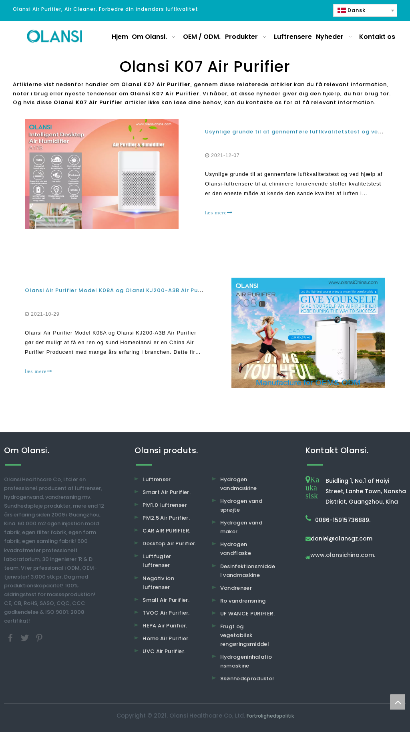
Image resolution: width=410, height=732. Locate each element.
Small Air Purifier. (166, 600)
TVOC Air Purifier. (166, 613)
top (397, 702)
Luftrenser (157, 479)
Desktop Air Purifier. (169, 543)
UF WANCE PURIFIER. (247, 613)
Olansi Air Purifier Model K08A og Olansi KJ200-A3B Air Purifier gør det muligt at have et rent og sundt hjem (186, 290)
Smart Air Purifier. (167, 492)
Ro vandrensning (243, 601)
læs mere (219, 213)
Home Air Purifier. (166, 638)
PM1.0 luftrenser (165, 505)
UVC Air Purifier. (164, 651)
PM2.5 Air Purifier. (166, 518)
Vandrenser (236, 588)
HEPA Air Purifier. (165, 625)
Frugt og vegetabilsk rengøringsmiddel (244, 635)
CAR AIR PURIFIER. (166, 530)
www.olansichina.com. (342, 555)
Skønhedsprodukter (247, 678)
